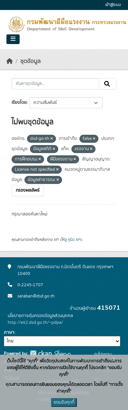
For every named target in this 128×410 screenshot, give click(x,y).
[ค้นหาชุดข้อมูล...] (55, 84)
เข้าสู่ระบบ (113, 5)
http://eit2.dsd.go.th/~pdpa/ (35, 322)
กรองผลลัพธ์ (28, 190)
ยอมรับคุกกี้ (64, 402)
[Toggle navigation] (13, 39)
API (56, 239)
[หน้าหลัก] (9, 61)
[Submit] (107, 84)
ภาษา (9, 332)
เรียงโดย (19, 102)
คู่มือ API (74, 239)
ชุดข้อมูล (30, 61)
